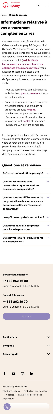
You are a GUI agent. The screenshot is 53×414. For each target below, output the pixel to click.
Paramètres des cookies (30, 394)
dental (26, 121)
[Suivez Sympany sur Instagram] (23, 373)
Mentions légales (11, 390)
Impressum (8, 398)
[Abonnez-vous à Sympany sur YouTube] (14, 373)
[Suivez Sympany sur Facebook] (5, 373)
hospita (31, 109)
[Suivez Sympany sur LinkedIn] (32, 373)
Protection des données (35, 390)
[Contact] (7, 406)
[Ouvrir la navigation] (47, 5)
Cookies (10, 394)
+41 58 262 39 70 (15, 301)
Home (10, 5)
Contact (26, 316)
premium (35, 93)
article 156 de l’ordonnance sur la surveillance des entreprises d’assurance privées (22, 64)
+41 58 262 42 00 (15, 281)
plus (23, 93)
